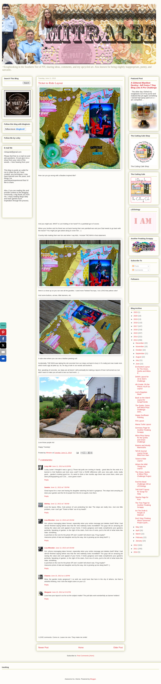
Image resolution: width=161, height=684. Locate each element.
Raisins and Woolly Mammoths (142, 446)
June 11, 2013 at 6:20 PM (61, 466)
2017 (136, 326)
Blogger (93, 679)
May (137, 527)
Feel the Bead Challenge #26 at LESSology (143, 484)
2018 (136, 323)
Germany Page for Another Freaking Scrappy (143, 430)
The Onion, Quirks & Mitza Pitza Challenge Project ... (143, 475)
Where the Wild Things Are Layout (141, 466)
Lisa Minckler (49, 520)
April (138, 530)
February (139, 537)
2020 (136, 316)
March (138, 534)
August (139, 357)
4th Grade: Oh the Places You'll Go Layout (142, 386)
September (140, 353)
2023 (136, 312)
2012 (136, 545)
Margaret (47, 592)
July (137, 360)
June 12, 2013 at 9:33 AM (65, 520)
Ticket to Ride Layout (140, 460)
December (140, 343)
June (138, 364)
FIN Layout (139, 421)
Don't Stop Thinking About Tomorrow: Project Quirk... (143, 520)
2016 (136, 330)
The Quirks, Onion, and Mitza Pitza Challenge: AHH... (142, 408)
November (140, 346)
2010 (136, 552)
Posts (135, 266)
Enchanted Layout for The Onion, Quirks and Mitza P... (142, 370)
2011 (136, 549)
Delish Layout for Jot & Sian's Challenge (142, 379)
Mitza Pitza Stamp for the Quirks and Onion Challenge (142, 439)
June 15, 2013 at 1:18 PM (60, 576)
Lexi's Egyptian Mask (141, 393)
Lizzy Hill (47, 466)
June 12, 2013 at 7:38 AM (60, 504)
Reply (46, 480)
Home (81, 647)
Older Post (118, 647)
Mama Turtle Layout (143, 424)
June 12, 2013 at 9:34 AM (65, 548)
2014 (136, 337)
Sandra (47, 487)
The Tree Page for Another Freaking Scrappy (143, 505)
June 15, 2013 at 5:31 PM (61, 592)
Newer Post (43, 647)
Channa (47, 576)
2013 (136, 340)
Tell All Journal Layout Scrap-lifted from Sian (142, 453)
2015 (136, 333)
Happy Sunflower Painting (142, 416)
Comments (137, 270)
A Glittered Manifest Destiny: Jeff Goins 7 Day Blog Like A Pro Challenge (144, 85)
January (139, 541)
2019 (136, 319)
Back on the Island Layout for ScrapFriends (142, 400)
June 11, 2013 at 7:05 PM (60, 487)
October (139, 350)
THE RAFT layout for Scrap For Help (142, 492)
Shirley (47, 504)
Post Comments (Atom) (85, 656)
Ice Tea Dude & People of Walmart (141, 513)
